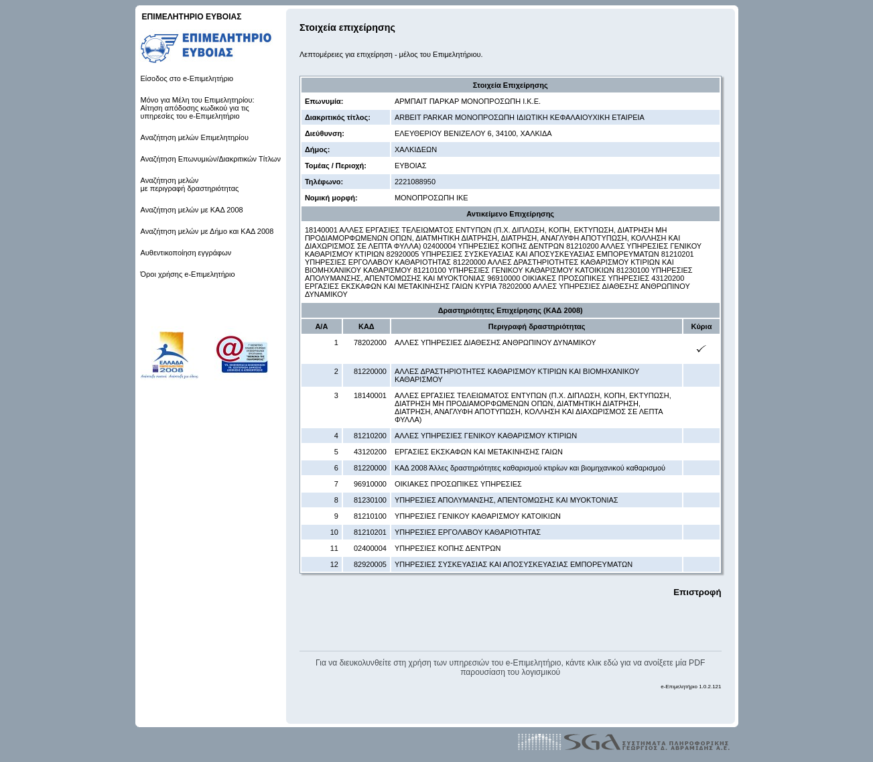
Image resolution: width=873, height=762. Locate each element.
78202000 (370, 342)
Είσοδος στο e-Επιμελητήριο (187, 78)
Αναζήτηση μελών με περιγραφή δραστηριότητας (190, 184)
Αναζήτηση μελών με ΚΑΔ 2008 (192, 210)
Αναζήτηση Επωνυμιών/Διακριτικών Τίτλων (211, 159)
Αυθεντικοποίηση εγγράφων (186, 253)
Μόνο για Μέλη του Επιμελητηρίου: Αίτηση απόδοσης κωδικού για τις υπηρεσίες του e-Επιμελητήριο (198, 108)
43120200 (370, 452)
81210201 (370, 532)
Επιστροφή (697, 592)
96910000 (370, 484)
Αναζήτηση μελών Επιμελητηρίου (195, 137)
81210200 (370, 436)
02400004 (370, 548)
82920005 (370, 564)
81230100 (370, 500)
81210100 (370, 516)
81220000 (370, 371)
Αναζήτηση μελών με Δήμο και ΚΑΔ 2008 (207, 231)
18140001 (370, 395)
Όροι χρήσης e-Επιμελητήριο (188, 274)
